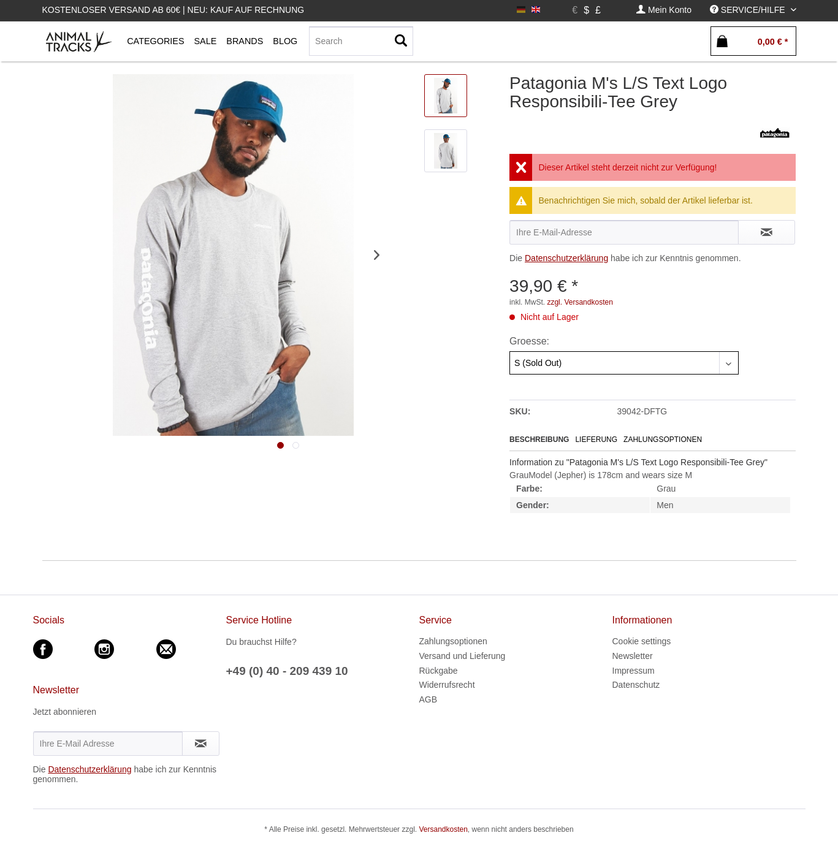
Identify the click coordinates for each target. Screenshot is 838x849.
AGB (428, 699)
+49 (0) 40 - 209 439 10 (287, 670)
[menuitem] (664, 10)
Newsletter (632, 656)
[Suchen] (401, 41)
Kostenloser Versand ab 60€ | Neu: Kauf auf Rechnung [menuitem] (173, 10)
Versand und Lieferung (462, 656)
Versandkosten (443, 829)
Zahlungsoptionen (662, 439)
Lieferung (596, 439)
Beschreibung (539, 439)
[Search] (361, 41)
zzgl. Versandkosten (579, 302)
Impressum (633, 671)
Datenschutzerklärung (566, 258)
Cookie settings (641, 641)
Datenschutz (636, 685)
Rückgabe (438, 671)
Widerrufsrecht (447, 685)
